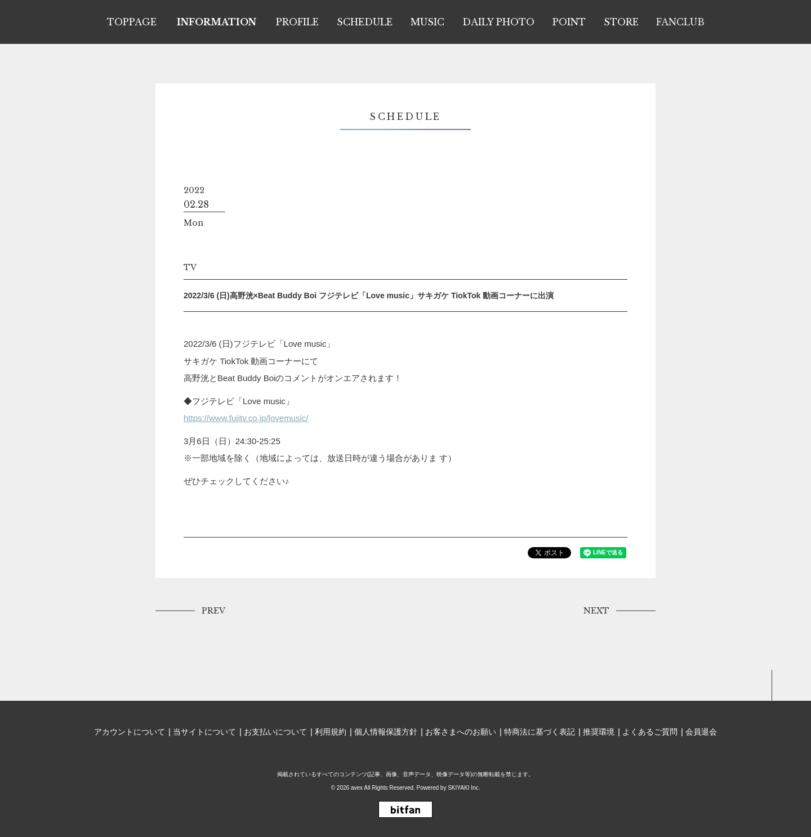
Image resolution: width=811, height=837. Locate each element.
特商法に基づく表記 (539, 731)
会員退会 (701, 731)
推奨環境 (598, 731)
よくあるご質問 (650, 731)
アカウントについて (129, 731)
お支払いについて (275, 731)
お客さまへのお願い (460, 731)
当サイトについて (204, 731)
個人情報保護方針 (385, 731)
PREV (213, 611)
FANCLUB (680, 22)
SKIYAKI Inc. (464, 788)
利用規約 (330, 731)
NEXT (596, 611)
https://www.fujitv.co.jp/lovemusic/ (246, 418)
